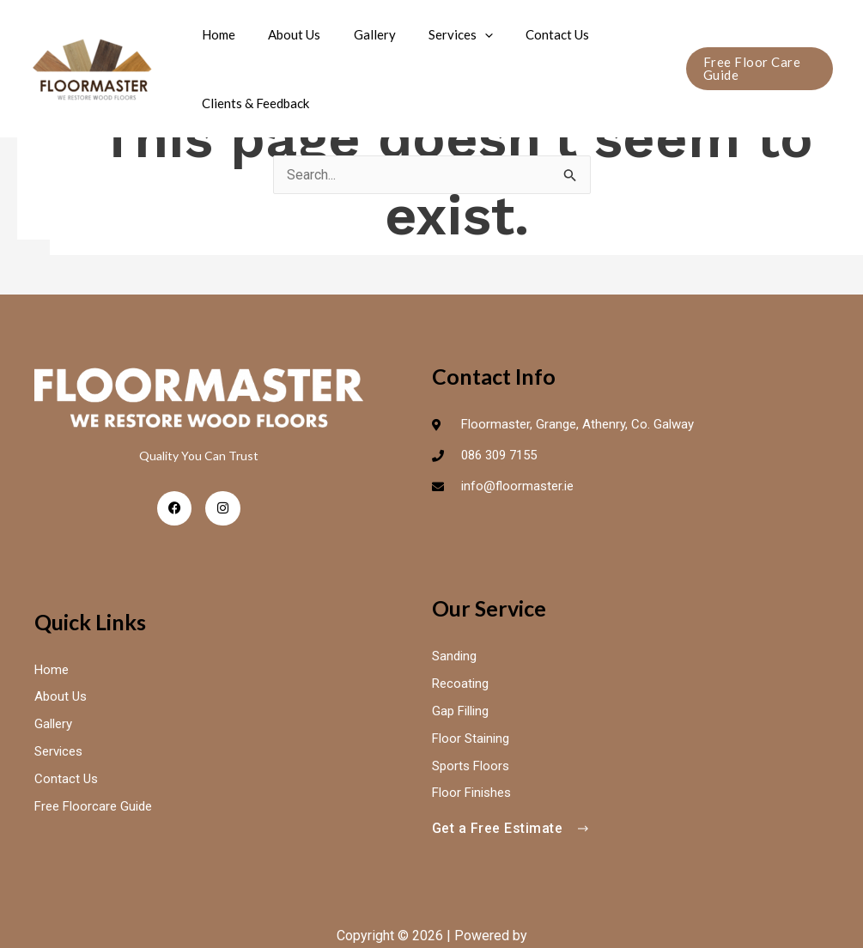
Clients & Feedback (252, 103)
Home (215, 34)
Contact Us (525, 34)
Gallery (357, 34)
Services (436, 34)
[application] (460, 34)
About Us (284, 34)
